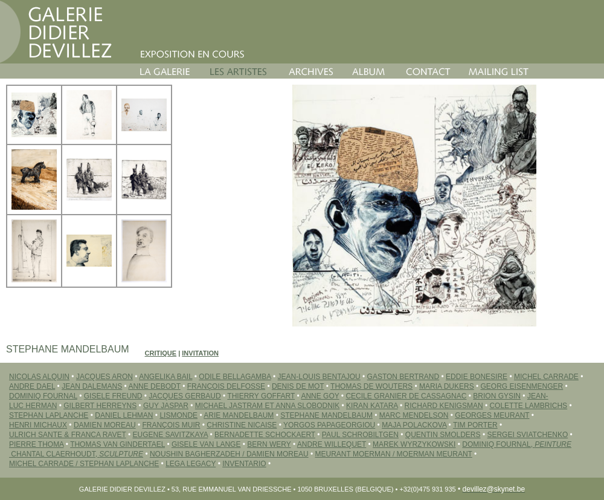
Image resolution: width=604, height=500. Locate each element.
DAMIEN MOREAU (105, 425)
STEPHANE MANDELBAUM (326, 415)
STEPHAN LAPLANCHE (48, 415)
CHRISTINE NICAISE (242, 425)
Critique (161, 353)
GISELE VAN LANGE (206, 444)
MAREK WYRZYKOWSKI (414, 444)
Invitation (200, 353)
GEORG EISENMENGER (522, 386)
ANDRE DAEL (32, 386)
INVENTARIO (244, 463)
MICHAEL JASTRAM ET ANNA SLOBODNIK (267, 405)
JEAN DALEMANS (92, 386)
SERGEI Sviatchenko (527, 434)
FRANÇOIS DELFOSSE (226, 386)
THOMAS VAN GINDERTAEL (117, 444)
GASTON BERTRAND (403, 376)
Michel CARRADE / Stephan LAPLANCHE (84, 463)
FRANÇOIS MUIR (171, 425)
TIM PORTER (475, 425)
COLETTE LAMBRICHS (528, 405)
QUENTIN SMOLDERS (443, 434)
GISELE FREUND (113, 396)
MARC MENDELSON (414, 415)
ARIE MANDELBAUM (239, 415)
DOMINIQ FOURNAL (43, 396)
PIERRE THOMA (36, 444)
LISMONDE (178, 415)
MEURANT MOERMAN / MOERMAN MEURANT (393, 454)
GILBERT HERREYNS (100, 405)
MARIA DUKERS (446, 386)
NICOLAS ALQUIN (39, 376)
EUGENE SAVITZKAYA (170, 434)
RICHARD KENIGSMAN (444, 405)
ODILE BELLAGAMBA (235, 376)
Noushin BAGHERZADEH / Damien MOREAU (229, 454)
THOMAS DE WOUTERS (371, 386)
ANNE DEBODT (154, 386)
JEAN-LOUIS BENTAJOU (319, 376)
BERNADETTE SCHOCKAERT (264, 434)
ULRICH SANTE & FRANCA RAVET (67, 434)
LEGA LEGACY (190, 463)
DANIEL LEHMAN (124, 415)
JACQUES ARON (104, 376)
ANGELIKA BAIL (165, 376)
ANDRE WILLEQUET (331, 444)
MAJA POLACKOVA (414, 425)
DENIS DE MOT (298, 386)
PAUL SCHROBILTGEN (360, 434)
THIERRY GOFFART (261, 396)
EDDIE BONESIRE (476, 376)
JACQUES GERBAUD (184, 396)
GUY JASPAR (165, 405)
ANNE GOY (320, 396)
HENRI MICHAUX (38, 425)
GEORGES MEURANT (492, 415)
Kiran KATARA (372, 405)
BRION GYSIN (497, 396)
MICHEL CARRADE (546, 376)
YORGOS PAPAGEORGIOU (329, 425)
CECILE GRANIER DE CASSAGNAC (405, 396)
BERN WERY (269, 444)
